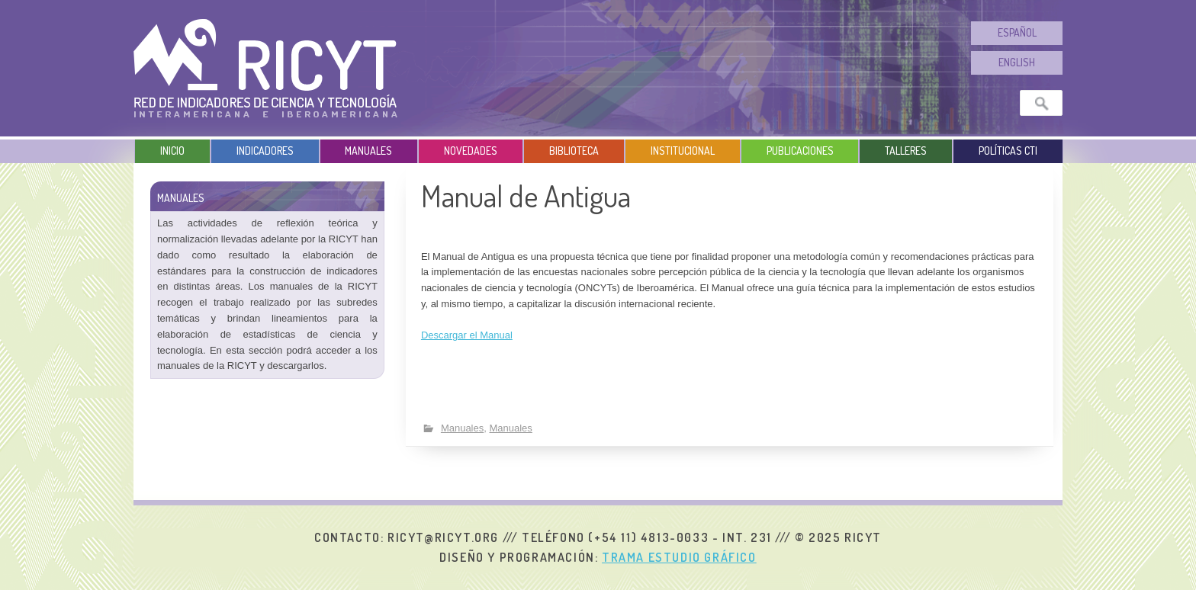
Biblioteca (574, 150)
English (1016, 62)
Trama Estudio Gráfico (679, 557)
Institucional (683, 150)
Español (1017, 32)
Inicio (172, 150)
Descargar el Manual (467, 335)
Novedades (470, 150)
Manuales (368, 150)
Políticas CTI (1008, 150)
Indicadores (265, 150)
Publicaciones (800, 150)
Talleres (906, 150)
